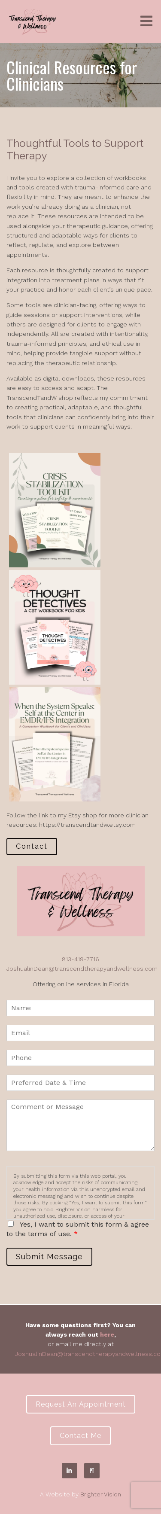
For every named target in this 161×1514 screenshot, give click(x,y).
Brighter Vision (100, 1494)
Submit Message (49, 1256)
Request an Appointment (81, 1404)
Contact (32, 846)
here (107, 1334)
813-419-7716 (80, 959)
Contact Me (80, 1436)
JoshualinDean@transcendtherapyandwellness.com (82, 968)
